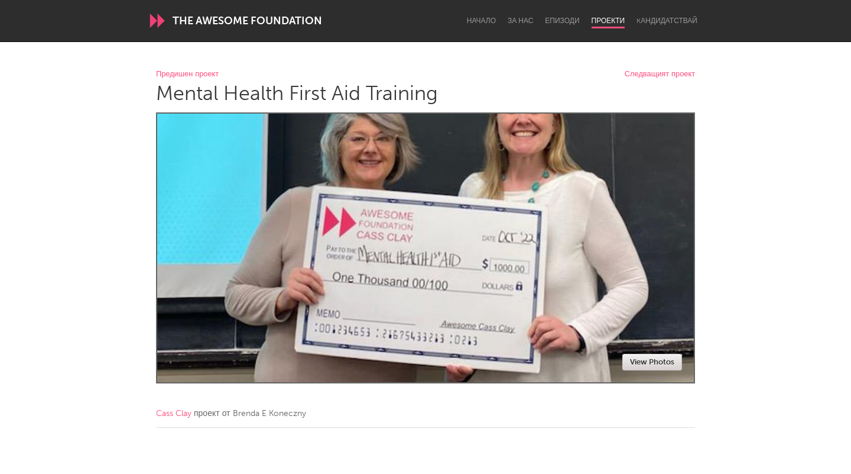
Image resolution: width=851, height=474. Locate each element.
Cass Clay (173, 413)
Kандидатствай (666, 21)
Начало (481, 21)
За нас (520, 21)
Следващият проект (660, 74)
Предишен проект (187, 74)
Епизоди (562, 21)
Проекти (608, 21)
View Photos (652, 361)
